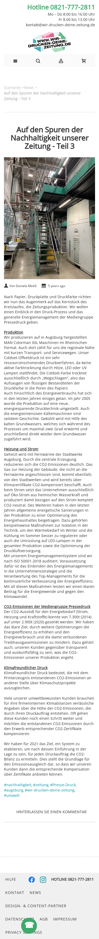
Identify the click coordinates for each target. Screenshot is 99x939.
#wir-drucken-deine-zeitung (49, 790)
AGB (44, 919)
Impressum (65, 919)
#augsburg (13, 790)
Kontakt (14, 892)
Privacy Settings (23, 932)
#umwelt (12, 795)
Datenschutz (19, 919)
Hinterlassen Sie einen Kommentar (51, 811)
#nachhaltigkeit (17, 784)
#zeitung (41, 784)
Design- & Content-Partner (36, 905)
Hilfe (10, 879)
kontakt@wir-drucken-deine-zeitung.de (60, 24)
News (35, 892)
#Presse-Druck (63, 784)
